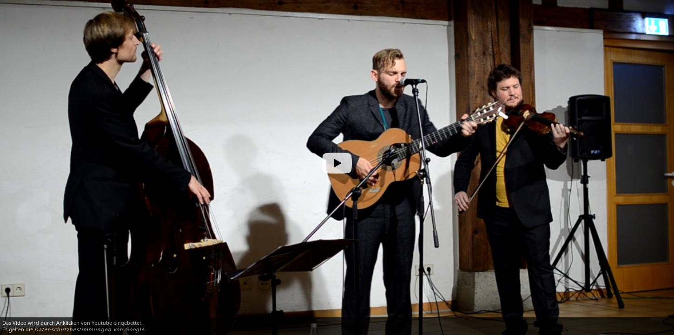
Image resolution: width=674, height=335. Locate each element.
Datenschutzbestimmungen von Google (89, 329)
